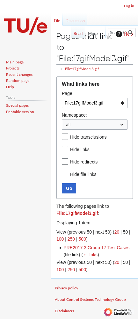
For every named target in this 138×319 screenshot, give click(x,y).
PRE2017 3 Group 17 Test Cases (96, 247)
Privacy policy (66, 288)
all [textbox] (68, 124)
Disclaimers (64, 310)
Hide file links (83, 174)
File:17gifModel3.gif (82, 68)
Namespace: (74, 115)
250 (71, 239)
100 (60, 239)
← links (90, 254)
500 (82, 239)
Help (123, 34)
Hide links (80, 149)
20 (117, 232)
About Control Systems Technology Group (90, 299)
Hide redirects (84, 161)
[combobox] (94, 103)
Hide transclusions (88, 137)
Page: (68, 93)
